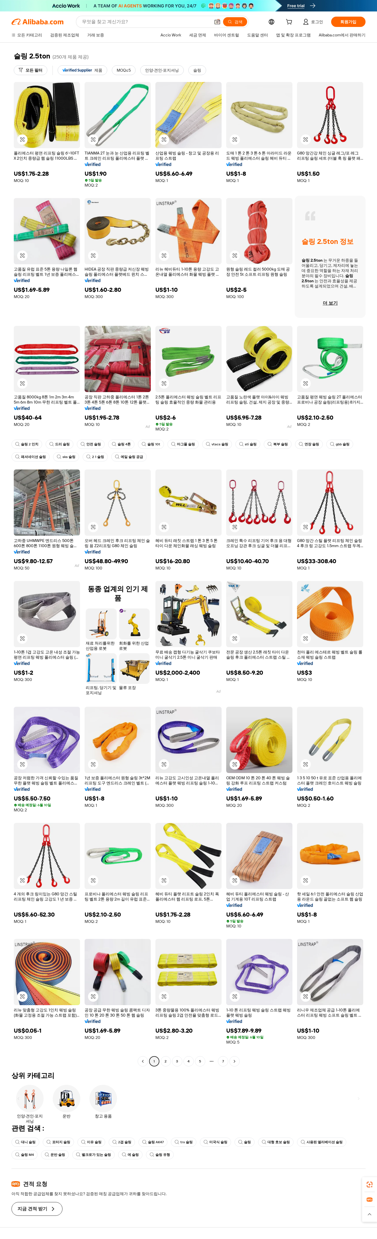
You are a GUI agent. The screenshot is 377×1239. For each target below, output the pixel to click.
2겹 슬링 (121, 1142)
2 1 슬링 (95, 457)
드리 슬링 (59, 444)
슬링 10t (151, 444)
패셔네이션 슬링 (30, 457)
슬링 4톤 (121, 444)
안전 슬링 (91, 444)
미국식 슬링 (215, 1142)
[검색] (235, 21)
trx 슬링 (184, 1142)
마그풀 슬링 (183, 444)
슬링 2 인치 (26, 444)
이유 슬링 (91, 1142)
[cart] (290, 22)
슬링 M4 (24, 1154)
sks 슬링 (66, 457)
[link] (369, 1184)
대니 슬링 (25, 1142)
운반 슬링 (55, 1154)
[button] (217, 21)
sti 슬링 (248, 444)
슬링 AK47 (153, 1142)
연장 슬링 (309, 444)
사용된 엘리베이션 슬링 (322, 1142)
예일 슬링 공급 (129, 457)
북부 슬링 (277, 444)
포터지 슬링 (58, 1142)
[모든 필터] (30, 70)
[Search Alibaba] (145, 22)
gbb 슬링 (339, 444)
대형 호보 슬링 (276, 1142)
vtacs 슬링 (217, 444)
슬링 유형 (160, 1154)
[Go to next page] (234, 1061)
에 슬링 (130, 1154)
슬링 (244, 1142)
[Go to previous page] (143, 1061)
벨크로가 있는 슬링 (93, 1154)
